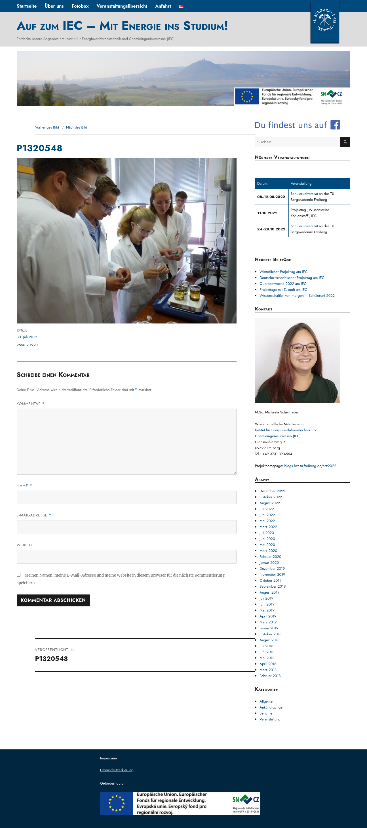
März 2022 (268, 526)
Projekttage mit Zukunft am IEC (283, 289)
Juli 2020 (267, 532)
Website (25, 545)
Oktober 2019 (270, 580)
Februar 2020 (270, 556)
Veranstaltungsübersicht (122, 6)
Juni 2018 (267, 652)
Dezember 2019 (272, 568)
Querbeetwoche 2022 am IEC (283, 283)
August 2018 (269, 640)
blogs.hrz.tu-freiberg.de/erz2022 (310, 465)
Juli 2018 (266, 646)
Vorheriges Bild (47, 127)
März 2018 (268, 670)
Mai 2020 (267, 544)
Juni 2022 (267, 515)
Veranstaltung (270, 719)
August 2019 (269, 592)
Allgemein (267, 701)
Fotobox (80, 6)
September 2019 (273, 586)
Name (24, 485)
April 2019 (268, 616)
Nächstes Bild (76, 127)
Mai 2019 (267, 610)
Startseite (27, 6)
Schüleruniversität (305, 193)
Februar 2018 (270, 675)
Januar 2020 (269, 562)
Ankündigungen (272, 707)
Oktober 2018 (270, 634)
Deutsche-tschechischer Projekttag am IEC (292, 277)
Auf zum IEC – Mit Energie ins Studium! (122, 25)
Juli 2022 (267, 509)
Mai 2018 (267, 658)
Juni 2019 (267, 604)
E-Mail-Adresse (34, 515)
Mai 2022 (267, 521)
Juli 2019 (266, 598)
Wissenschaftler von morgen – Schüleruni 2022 (297, 295)
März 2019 (268, 622)
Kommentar (31, 403)
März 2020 (268, 550)
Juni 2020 (267, 538)
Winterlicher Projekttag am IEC (283, 271)
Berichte (266, 713)
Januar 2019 (269, 628)
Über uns (54, 6)
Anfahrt (163, 6)
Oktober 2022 (271, 497)
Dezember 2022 (272, 491)
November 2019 (272, 574)
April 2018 (268, 664)
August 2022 (270, 503)
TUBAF (325, 21)
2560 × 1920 (27, 345)
